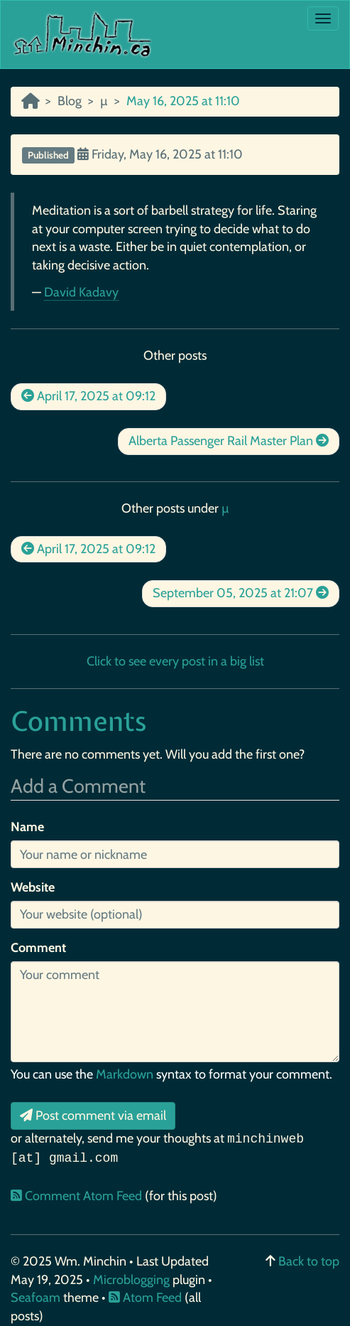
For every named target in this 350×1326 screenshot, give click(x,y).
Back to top (308, 1261)
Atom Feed (145, 1297)
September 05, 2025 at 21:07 (241, 593)
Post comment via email (93, 1115)
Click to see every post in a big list (175, 661)
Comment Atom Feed (78, 1196)
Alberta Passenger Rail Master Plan (228, 441)
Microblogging (133, 1280)
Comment (38, 948)
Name (27, 827)
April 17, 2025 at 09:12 (88, 396)
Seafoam (37, 1297)
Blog (70, 101)
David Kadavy (81, 292)
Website (33, 887)
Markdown (124, 1074)
